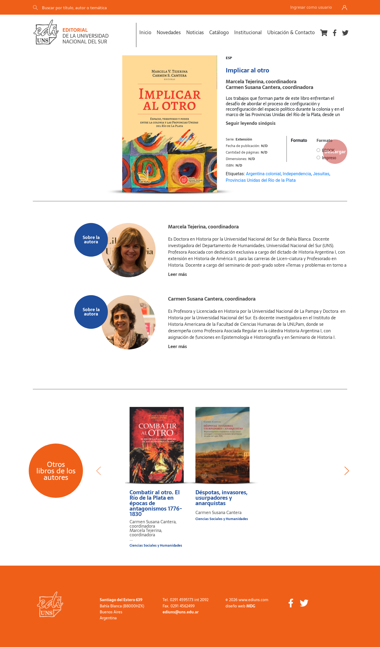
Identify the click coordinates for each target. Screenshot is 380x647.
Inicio (145, 32)
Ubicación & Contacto (291, 32)
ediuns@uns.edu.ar (181, 612)
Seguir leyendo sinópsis (251, 123)
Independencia (297, 173)
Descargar (335, 151)
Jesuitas (321, 173)
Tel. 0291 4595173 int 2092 (185, 600)
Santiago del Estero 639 (121, 600)
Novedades (169, 32)
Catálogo (219, 32)
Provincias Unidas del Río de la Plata (261, 180)
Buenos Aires (111, 612)
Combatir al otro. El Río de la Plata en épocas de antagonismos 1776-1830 (156, 503)
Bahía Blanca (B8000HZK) (122, 606)
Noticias (195, 32)
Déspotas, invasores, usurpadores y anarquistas (221, 498)
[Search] (108, 7)
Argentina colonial (263, 173)
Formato (299, 140)
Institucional (248, 32)
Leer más (177, 274)
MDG (250, 606)
